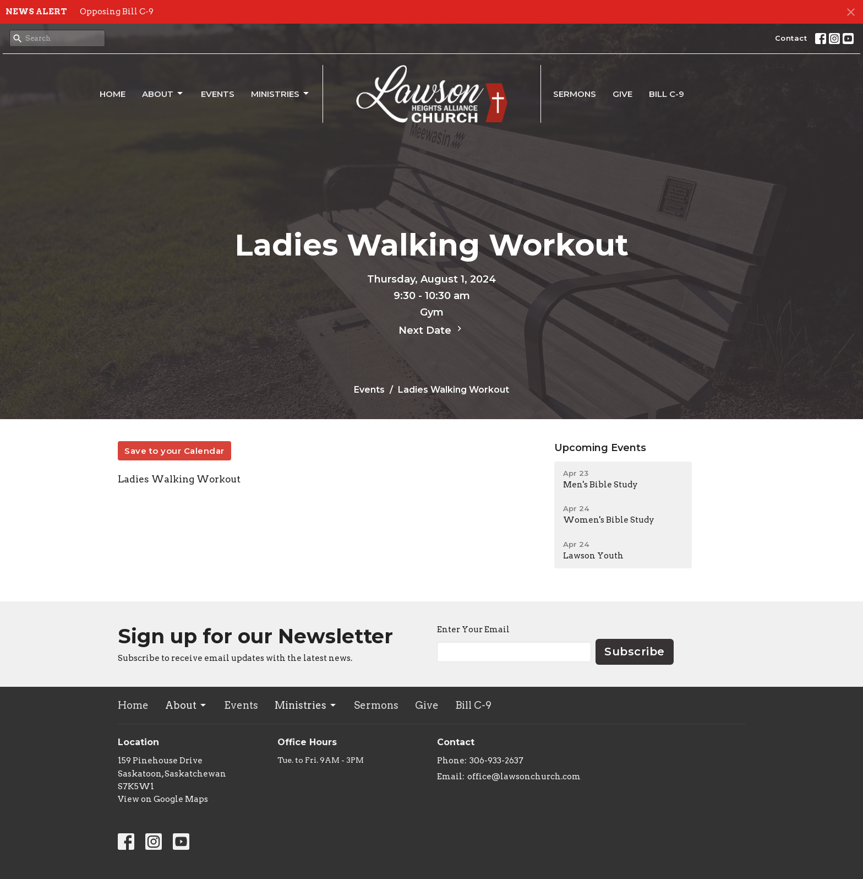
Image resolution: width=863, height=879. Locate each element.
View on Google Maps (163, 799)
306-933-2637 (496, 761)
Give (622, 94)
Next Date (431, 330)
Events (217, 94)
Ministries (280, 93)
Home (112, 94)
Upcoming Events (600, 448)
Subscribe (634, 651)
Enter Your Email (473, 629)
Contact (791, 38)
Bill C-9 (666, 94)
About (163, 93)
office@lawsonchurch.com (524, 777)
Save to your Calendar (174, 451)
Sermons (574, 94)
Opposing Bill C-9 (117, 12)
